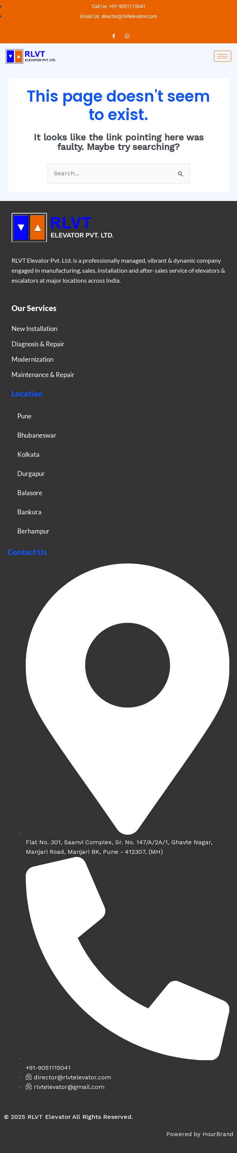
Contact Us (27, 552)
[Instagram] (127, 36)
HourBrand (217, 1134)
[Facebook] (113, 36)
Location (27, 393)
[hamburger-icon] (222, 56)
